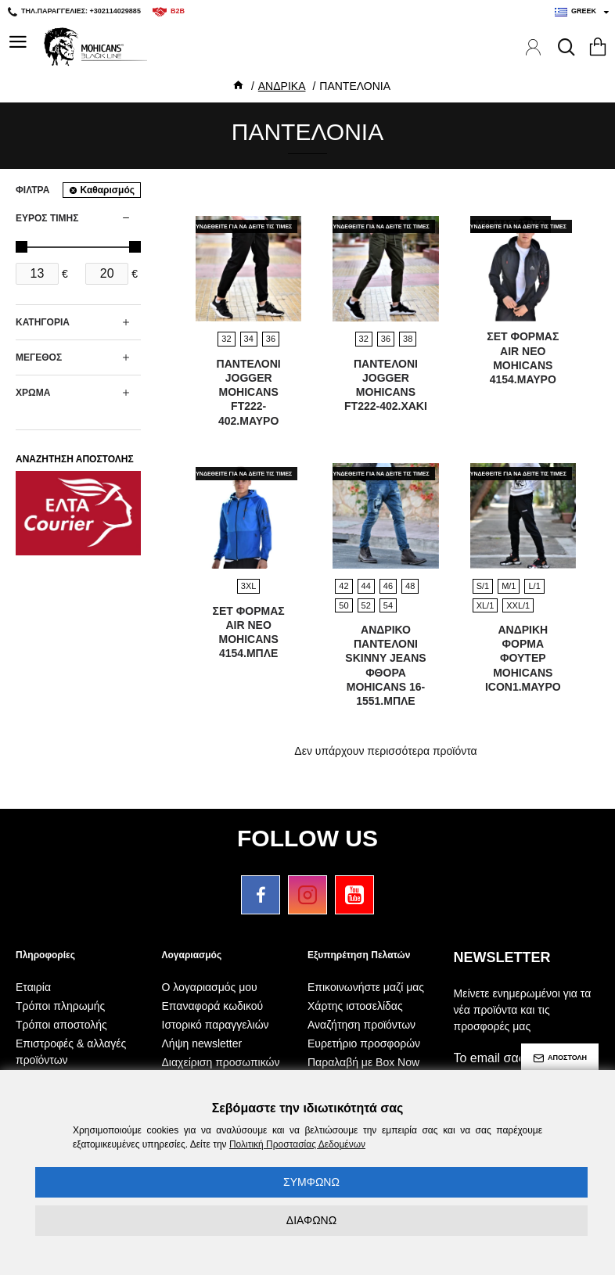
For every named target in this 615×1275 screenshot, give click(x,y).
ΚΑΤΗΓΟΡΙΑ (43, 322)
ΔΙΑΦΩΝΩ (311, 1220)
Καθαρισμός (107, 190)
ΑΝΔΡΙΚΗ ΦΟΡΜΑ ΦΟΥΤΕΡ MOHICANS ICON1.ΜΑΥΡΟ (523, 658)
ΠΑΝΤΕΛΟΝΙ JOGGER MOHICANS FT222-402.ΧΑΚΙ (385, 385)
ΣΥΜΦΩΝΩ (311, 1182)
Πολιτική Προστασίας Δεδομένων (297, 1144)
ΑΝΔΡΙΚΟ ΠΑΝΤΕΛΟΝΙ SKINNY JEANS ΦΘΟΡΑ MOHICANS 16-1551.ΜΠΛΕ (385, 665)
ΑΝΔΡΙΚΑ (282, 86)
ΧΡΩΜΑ (33, 392)
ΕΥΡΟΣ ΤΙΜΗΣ (47, 218)
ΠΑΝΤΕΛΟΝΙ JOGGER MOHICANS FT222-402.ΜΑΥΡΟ (249, 392)
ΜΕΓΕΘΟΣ (39, 357)
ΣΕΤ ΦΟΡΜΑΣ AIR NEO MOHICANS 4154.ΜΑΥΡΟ (523, 358)
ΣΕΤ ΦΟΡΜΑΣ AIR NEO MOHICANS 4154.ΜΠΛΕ (249, 632)
